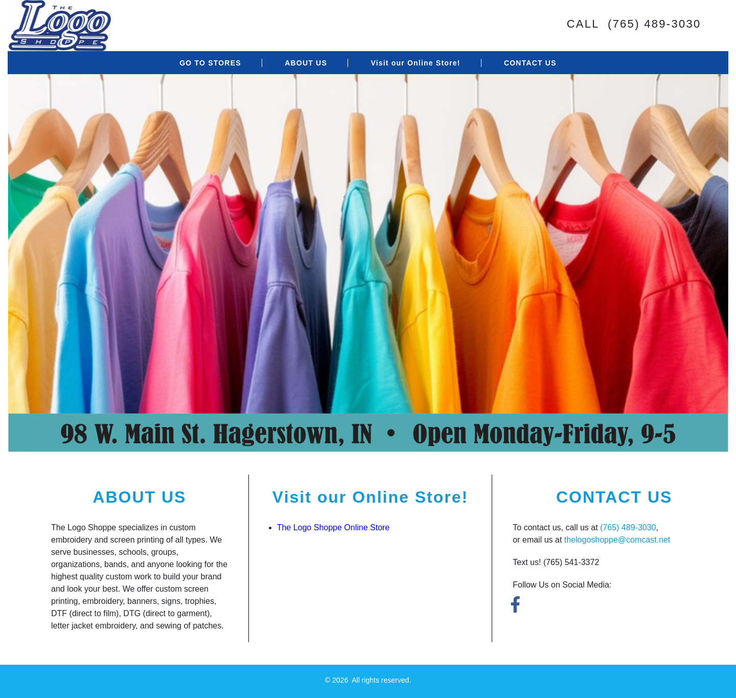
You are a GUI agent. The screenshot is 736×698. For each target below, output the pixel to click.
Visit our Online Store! (415, 63)
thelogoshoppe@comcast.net (617, 539)
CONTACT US (530, 63)
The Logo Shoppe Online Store (333, 527)
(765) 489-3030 (628, 527)
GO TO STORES (210, 63)
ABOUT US (306, 63)
